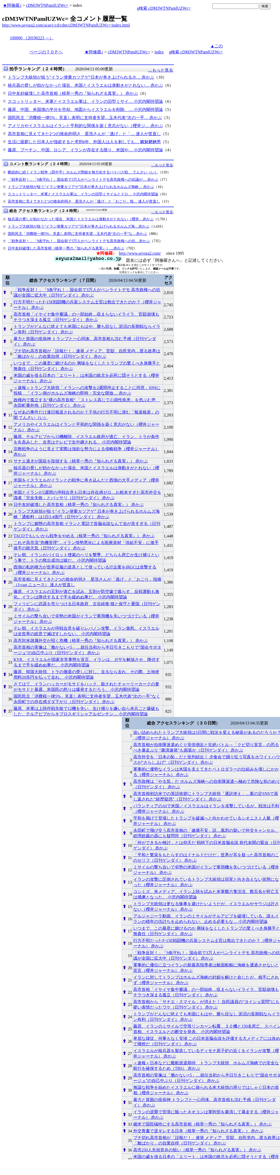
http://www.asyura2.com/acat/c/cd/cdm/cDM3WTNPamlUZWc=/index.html (66, 25)
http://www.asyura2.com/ (140, 253)
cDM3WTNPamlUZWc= (47, 5)
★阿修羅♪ (12, 5)
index (159, 52)
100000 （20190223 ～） (32, 38)
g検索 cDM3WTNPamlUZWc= (164, 8)
